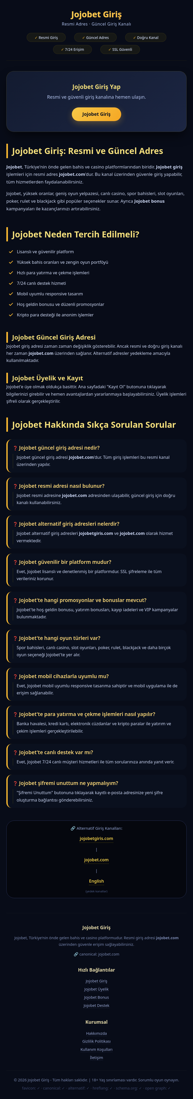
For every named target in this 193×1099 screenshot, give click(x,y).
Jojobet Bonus (96, 997)
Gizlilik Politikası (96, 1041)
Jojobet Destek (96, 1005)
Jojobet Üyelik (96, 989)
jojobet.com (96, 860)
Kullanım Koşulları (97, 1049)
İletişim (96, 1057)
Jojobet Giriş (96, 114)
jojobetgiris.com (96, 838)
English (96, 881)
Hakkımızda (96, 1033)
